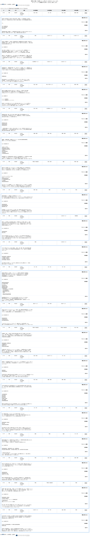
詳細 (86, 12)
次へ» (28, 5)
